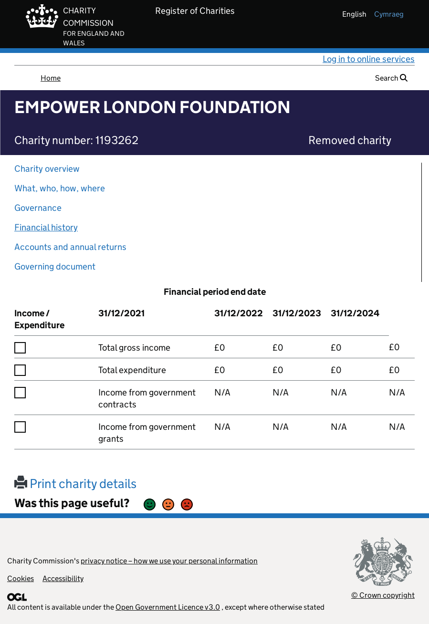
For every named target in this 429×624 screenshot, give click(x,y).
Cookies (20, 578)
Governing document (54, 266)
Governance (38, 207)
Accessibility (63, 578)
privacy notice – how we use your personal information (169, 560)
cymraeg (389, 14)
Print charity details (75, 483)
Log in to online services (369, 58)
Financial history (46, 227)
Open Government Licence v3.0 (167, 607)
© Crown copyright (383, 595)
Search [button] (391, 78)
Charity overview (47, 168)
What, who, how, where (59, 188)
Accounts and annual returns (70, 246)
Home (51, 78)
